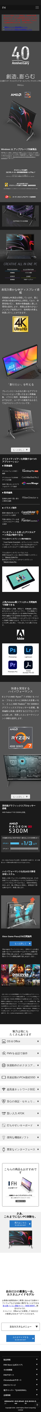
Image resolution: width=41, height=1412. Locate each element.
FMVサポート (8, 1375)
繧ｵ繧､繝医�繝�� (19, 1402)
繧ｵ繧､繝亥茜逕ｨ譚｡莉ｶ (31, 1402)
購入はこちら (20, 1224)
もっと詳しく (20, 943)
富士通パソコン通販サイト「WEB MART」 (20, 1306)
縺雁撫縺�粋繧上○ (9, 1402)
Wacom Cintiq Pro (11, 557)
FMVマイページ (9, 1385)
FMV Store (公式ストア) (13, 1364)
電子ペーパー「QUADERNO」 (15, 1390)
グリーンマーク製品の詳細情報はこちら (18, 29)
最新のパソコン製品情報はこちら (15, 27)
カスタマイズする (20, 1338)
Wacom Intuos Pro (10, 562)
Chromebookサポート (12, 1380)
